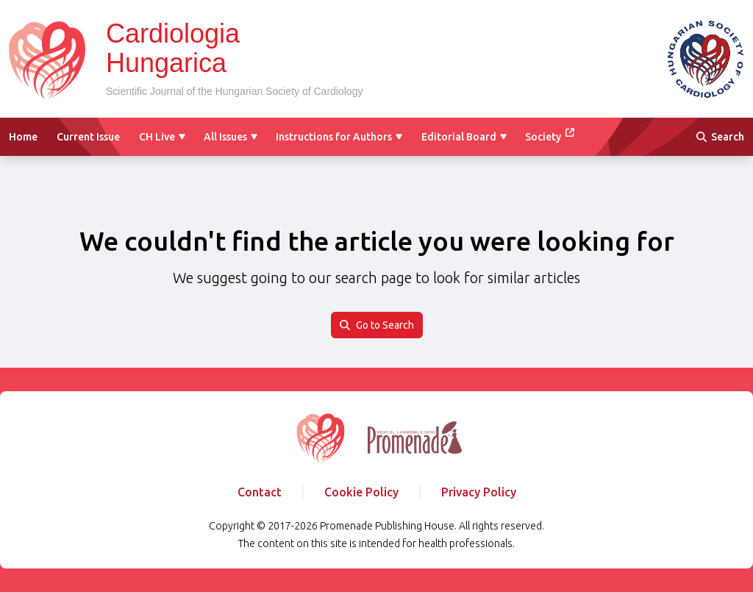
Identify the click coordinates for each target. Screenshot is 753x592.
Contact (260, 492)
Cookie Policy (361, 492)
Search (720, 137)
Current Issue (88, 137)
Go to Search (377, 325)
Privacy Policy (478, 492)
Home (23, 137)
